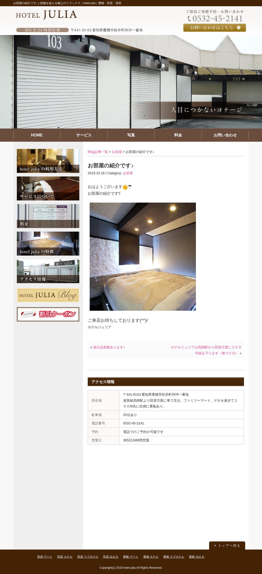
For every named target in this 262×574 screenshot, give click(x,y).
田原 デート (44, 556)
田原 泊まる (110, 556)
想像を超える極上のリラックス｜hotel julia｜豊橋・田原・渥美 (81, 3)
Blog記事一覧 (98, 152)
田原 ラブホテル (87, 556)
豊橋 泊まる (196, 556)
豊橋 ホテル (150, 556)
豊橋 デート (130, 556)
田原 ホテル (64, 556)
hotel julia (129, 567)
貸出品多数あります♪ (109, 347)
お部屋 (117, 152)
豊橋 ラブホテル (173, 556)
